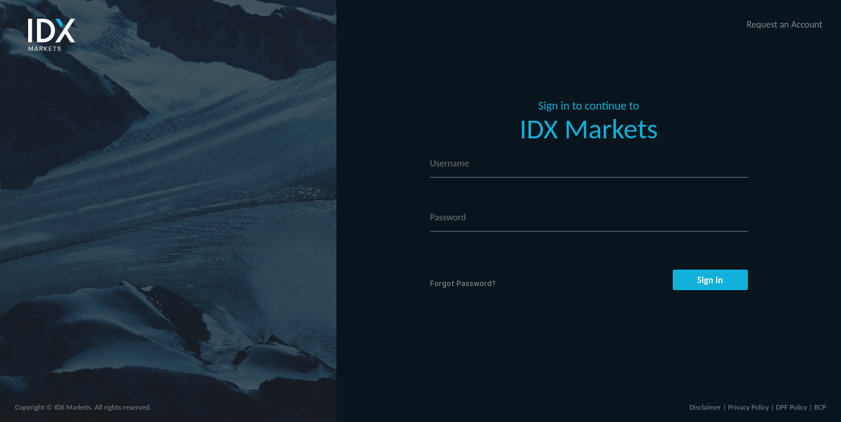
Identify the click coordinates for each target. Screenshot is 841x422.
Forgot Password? (463, 283)
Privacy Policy (748, 407)
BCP (820, 407)
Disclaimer (705, 407)
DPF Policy (791, 407)
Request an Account (784, 24)
